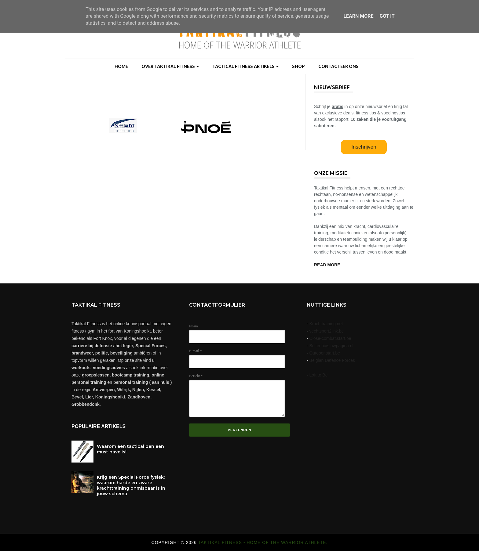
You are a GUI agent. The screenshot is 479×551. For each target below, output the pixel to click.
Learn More (358, 16)
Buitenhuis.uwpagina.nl (331, 345)
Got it (386, 16)
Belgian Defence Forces (332, 360)
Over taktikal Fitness (170, 66)
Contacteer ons (338, 66)
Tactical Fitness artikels (245, 66)
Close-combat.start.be (330, 338)
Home (121, 66)
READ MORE (327, 264)
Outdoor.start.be (324, 353)
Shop (298, 66)
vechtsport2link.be (326, 331)
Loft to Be (318, 375)
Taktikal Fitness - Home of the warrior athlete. (262, 542)
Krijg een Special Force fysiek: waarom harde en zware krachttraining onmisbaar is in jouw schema (131, 485)
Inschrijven (363, 147)
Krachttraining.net (326, 323)
